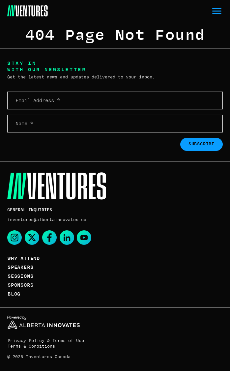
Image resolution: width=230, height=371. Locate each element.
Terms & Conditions (31, 346)
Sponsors (20, 285)
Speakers (20, 267)
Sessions (20, 276)
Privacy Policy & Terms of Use (46, 340)
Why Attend (24, 258)
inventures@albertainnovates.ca (46, 219)
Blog (14, 294)
